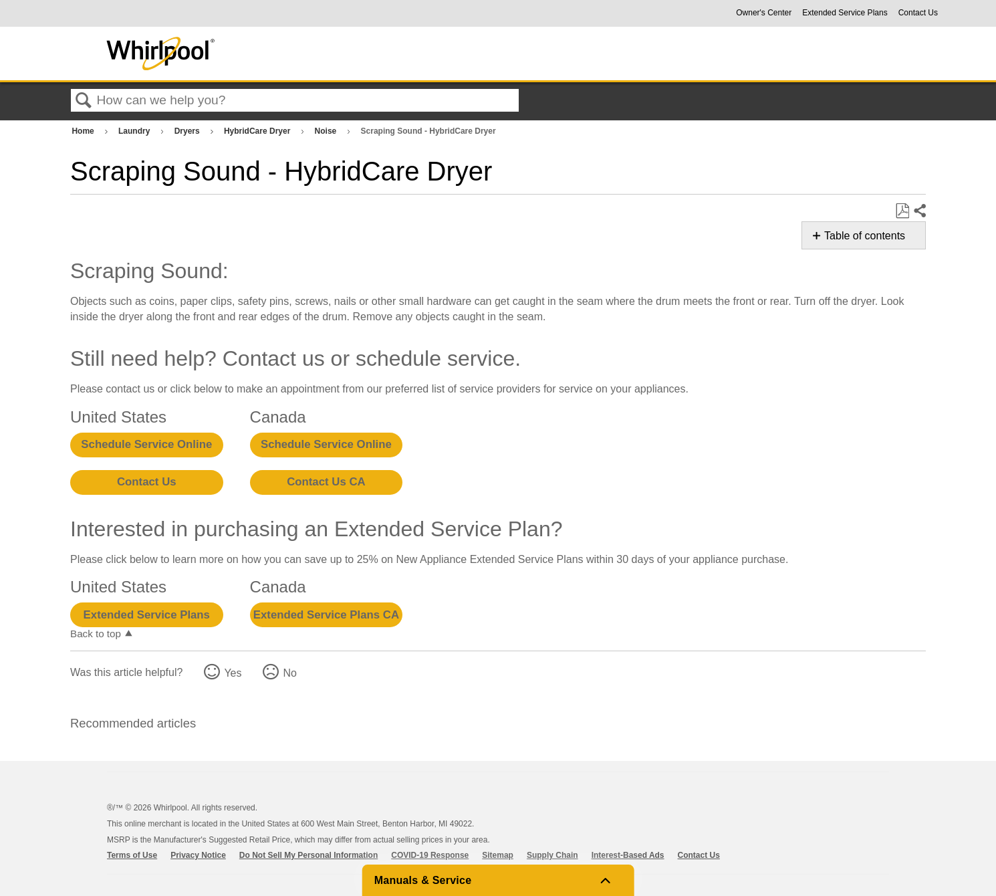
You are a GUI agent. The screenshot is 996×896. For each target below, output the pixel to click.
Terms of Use (132, 855)
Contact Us (918, 12)
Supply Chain (552, 855)
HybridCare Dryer (258, 131)
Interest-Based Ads (628, 855)
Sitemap (497, 855)
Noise (327, 131)
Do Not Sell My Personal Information (308, 855)
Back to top (95, 633)
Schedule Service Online (146, 444)
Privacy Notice (198, 855)
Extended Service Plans (844, 12)
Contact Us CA (326, 481)
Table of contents (864, 235)
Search (83, 101)
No (289, 673)
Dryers (188, 131)
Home (84, 131)
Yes (232, 673)
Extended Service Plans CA (326, 614)
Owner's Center (763, 12)
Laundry (135, 131)
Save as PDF (902, 211)
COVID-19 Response (430, 855)
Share (919, 211)
